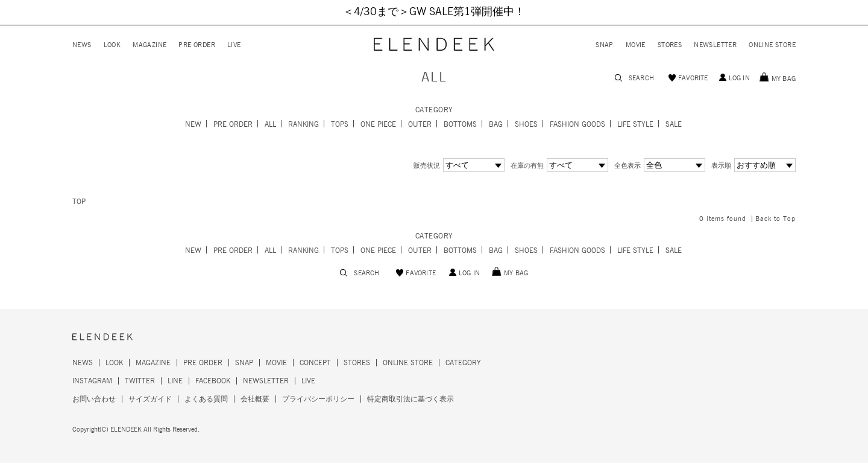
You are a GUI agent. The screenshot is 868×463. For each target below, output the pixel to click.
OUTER (420, 124)
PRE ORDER (196, 45)
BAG (496, 124)
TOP (79, 201)
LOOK (112, 45)
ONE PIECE (378, 124)
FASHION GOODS (577, 124)
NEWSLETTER (715, 45)
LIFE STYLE (635, 124)
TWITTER (140, 381)
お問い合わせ (94, 399)
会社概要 (255, 399)
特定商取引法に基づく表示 (410, 399)
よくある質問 (206, 399)
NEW (193, 124)
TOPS (339, 124)
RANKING (303, 124)
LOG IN (739, 78)
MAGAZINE (149, 45)
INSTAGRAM (92, 381)
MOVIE (636, 45)
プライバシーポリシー (318, 399)
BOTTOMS (460, 124)
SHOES (526, 124)
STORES (670, 45)
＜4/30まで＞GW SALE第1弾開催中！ (434, 12)
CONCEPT (315, 362)
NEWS (82, 45)
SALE (673, 124)
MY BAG (784, 78)
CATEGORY (463, 362)
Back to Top (775, 219)
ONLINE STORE (772, 45)
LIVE (234, 45)
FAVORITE (693, 78)
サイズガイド (150, 399)
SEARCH (641, 78)
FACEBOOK (212, 381)
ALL (270, 124)
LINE (175, 381)
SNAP (605, 45)
